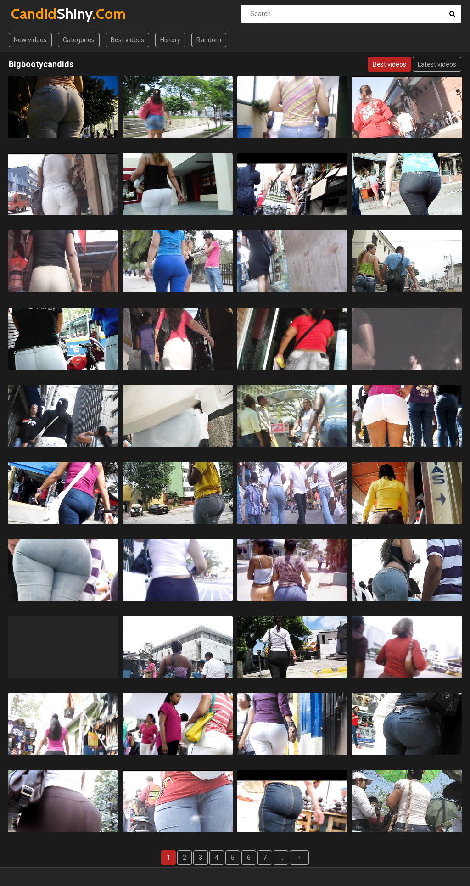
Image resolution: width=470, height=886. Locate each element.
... (281, 857)
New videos (30, 40)
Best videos (127, 40)
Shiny (35, 13)
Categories (79, 40)
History (170, 40)
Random (208, 40)
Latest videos (437, 64)
